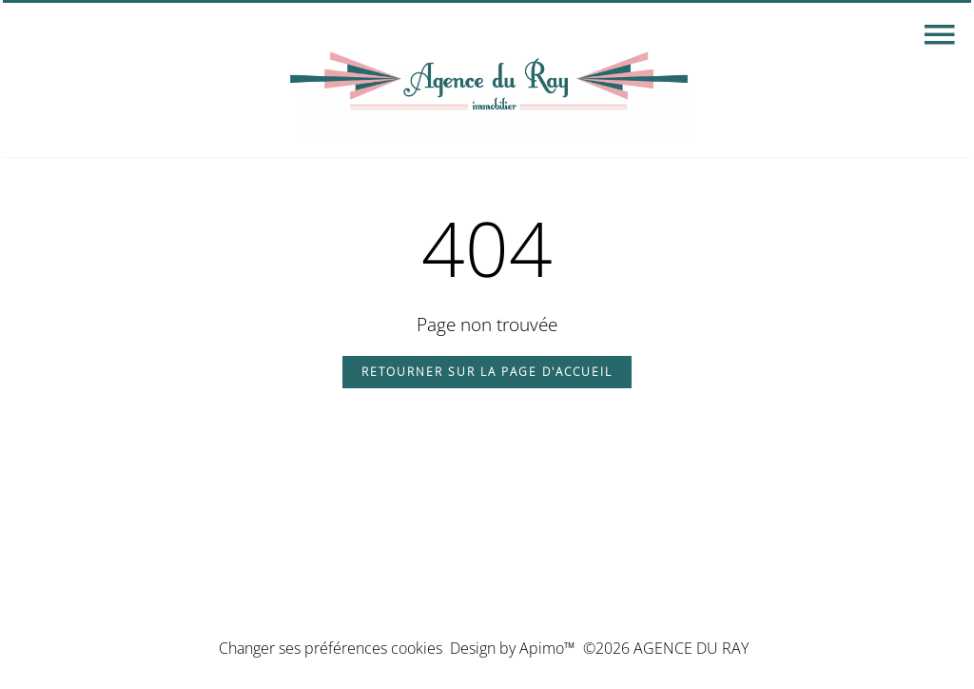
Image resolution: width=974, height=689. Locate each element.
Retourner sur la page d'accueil (487, 372)
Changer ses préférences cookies (330, 648)
